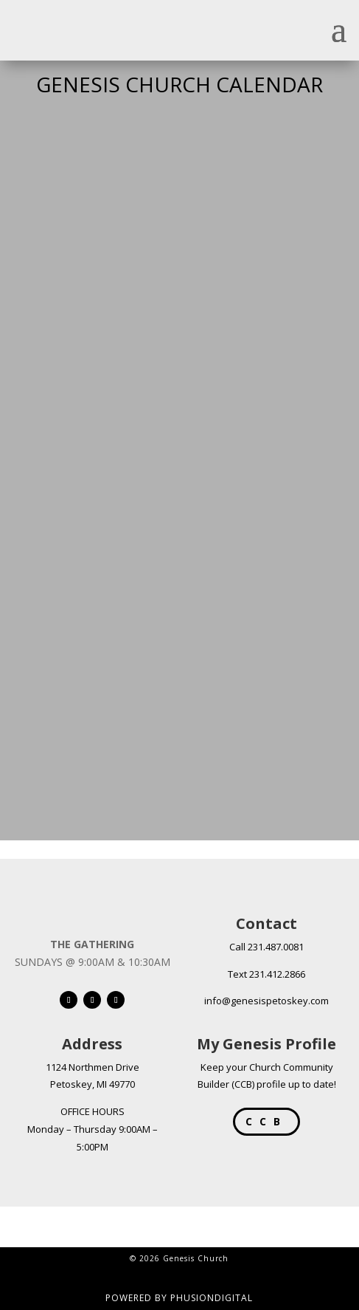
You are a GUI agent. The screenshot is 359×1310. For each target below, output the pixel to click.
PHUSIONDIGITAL (211, 1298)
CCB (266, 1121)
